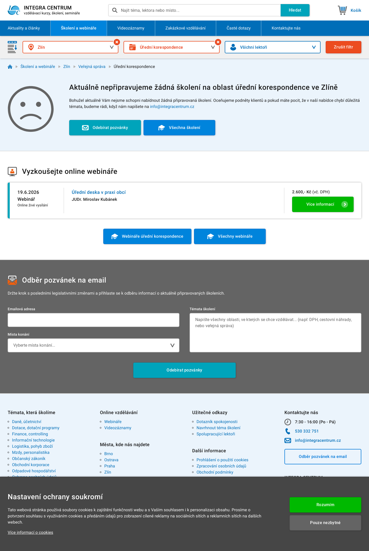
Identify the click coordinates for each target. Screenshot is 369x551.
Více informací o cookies (30, 532)
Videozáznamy (117, 427)
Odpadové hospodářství (34, 470)
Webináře (112, 421)
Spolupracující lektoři (216, 434)
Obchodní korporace (30, 464)
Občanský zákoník (28, 458)
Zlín (66, 66)
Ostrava (111, 459)
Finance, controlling (30, 434)
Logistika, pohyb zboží (32, 446)
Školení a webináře (37, 66)
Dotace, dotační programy (35, 427)
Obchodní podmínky (215, 472)
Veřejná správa (92, 66)
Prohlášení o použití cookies (222, 459)
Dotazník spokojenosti (217, 421)
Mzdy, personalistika (30, 452)
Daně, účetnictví (26, 421)
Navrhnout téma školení (218, 427)
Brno (108, 453)
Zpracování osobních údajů (221, 466)
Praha (109, 466)
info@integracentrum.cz (172, 106)
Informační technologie (33, 440)
